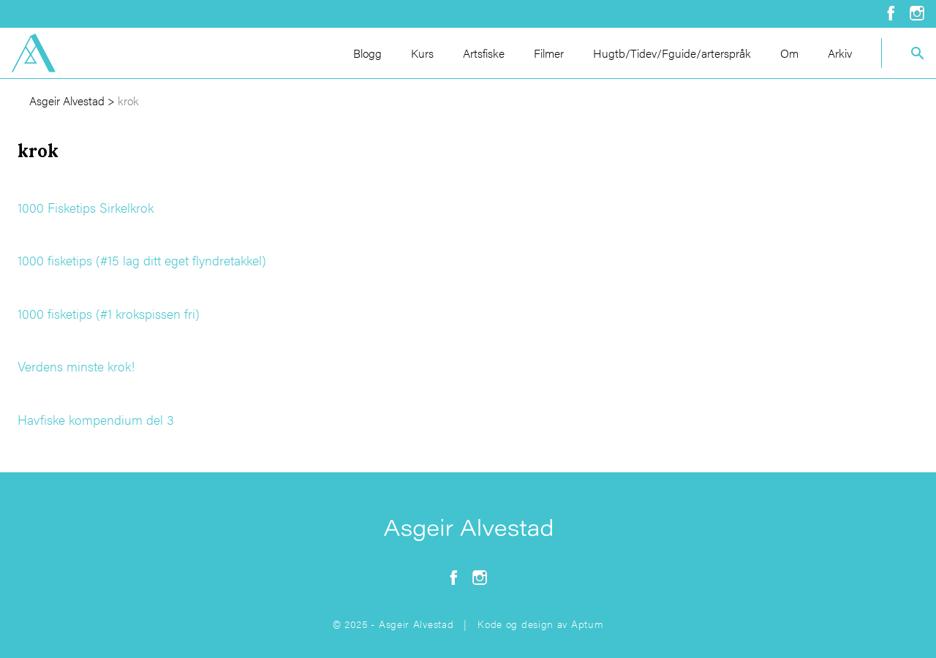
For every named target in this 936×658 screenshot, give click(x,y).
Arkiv (840, 53)
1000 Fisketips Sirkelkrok (86, 207)
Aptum (587, 623)
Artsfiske (484, 53)
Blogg (367, 53)
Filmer (549, 53)
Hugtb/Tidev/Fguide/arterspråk (672, 53)
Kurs (422, 53)
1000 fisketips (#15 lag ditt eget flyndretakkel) (142, 260)
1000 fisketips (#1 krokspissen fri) (109, 313)
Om (789, 53)
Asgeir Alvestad (67, 100)
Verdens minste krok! (76, 366)
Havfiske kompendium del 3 (96, 419)
